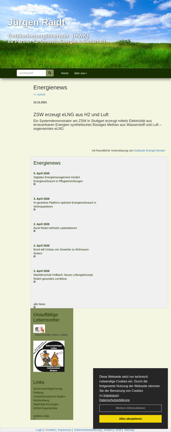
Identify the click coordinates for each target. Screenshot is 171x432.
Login (39, 429)
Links (38, 382)
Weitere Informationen (130, 408)
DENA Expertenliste (45, 408)
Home (64, 73)
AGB (118, 429)
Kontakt (50, 429)
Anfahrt (108, 429)
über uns (80, 73)
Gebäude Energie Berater (149, 150)
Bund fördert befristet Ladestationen (55, 228)
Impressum (111, 395)
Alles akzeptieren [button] (130, 418)
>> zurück (39, 94)
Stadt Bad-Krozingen (45, 404)
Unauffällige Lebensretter (46, 317)
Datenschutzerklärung (114, 400)
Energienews (47, 163)
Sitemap (129, 429)
